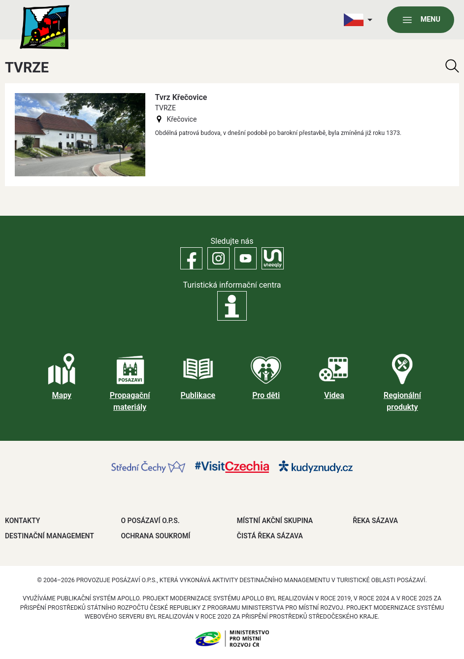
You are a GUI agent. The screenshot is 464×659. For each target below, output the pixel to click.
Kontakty (22, 521)
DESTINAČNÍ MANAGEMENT (49, 536)
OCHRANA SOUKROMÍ (155, 536)
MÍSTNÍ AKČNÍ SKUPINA (275, 521)
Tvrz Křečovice (181, 97)
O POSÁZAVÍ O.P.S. (150, 521)
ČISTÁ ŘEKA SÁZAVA (270, 536)
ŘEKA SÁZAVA (375, 521)
